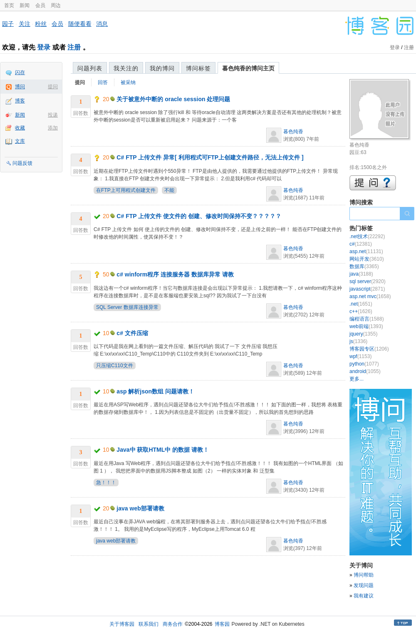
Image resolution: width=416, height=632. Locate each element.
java (361, 274)
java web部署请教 (140, 508)
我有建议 (364, 596)
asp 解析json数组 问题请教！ (155, 391)
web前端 (366, 326)
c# (360, 244)
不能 (169, 190)
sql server (367, 281)
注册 (74, 47)
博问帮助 (364, 575)
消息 (102, 23)
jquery (363, 334)
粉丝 (41, 23)
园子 (8, 23)
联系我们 (148, 624)
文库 (20, 141)
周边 (56, 5)
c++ (360, 311)
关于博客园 (121, 624)
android (365, 371)
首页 (9, 5)
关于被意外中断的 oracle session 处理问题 (173, 99)
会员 (40, 5)
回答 (103, 82)
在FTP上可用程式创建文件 (126, 190)
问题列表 (89, 68)
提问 (53, 87)
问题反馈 (22, 163)
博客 (20, 101)
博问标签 (198, 68)
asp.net (366, 251)
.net (360, 304)
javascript (367, 289)
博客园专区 (369, 349)
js (358, 341)
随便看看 (80, 23)
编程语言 (366, 319)
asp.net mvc (370, 296)
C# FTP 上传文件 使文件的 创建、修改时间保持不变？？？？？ (198, 216)
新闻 (25, 5)
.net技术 (367, 236)
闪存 (20, 72)
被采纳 (128, 82)
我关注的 (126, 68)
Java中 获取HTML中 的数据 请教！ (162, 449)
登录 (43, 47)
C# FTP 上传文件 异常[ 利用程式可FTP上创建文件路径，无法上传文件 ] (209, 157)
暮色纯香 (293, 131)
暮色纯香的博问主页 (248, 68)
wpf (360, 356)
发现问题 (364, 585)
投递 (53, 115)
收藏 (20, 128)
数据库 (364, 266)
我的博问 (162, 68)
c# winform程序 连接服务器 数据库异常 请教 (175, 274)
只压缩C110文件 (114, 365)
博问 (20, 87)
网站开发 (366, 259)
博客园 (222, 624)
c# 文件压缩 (132, 333)
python (364, 364)
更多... (356, 379)
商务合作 (173, 624)
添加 (53, 128)
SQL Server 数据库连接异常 (127, 307)
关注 (24, 23)
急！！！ (106, 482)
